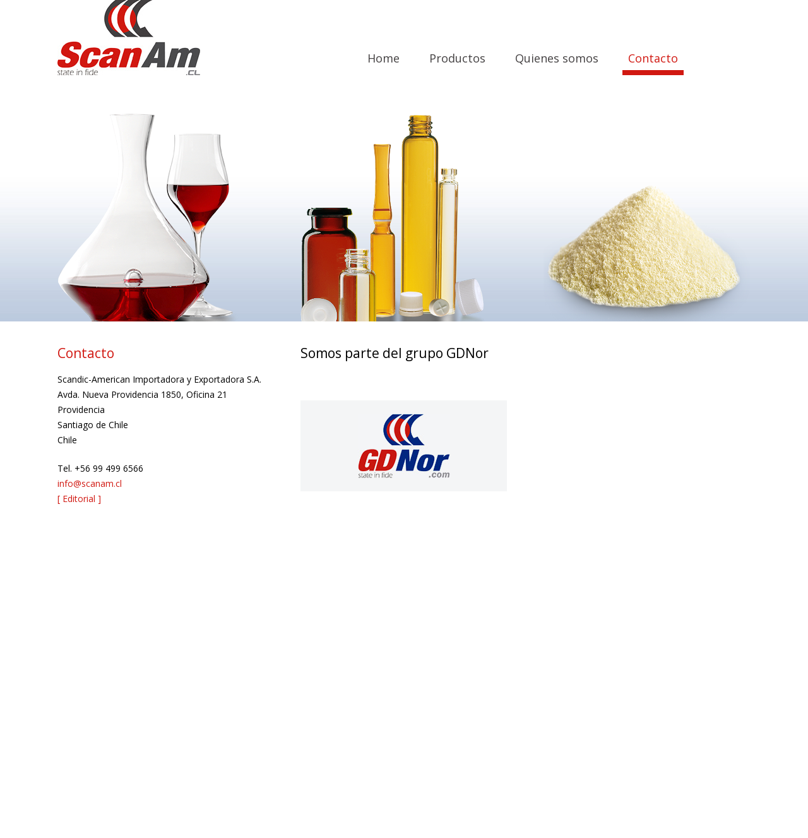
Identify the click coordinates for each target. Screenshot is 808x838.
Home (383, 58)
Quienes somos (556, 58)
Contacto (653, 58)
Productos (457, 58)
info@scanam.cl (89, 483)
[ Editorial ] (79, 499)
